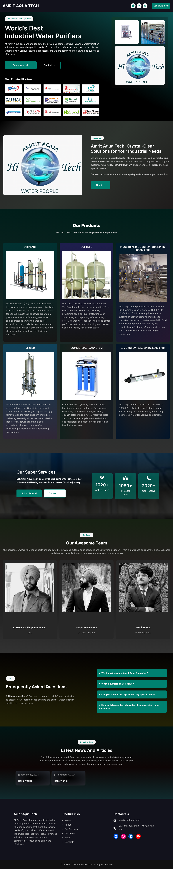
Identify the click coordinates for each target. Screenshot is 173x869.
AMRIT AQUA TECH (21, 5)
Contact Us (51, 65)
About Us (101, 185)
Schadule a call (161, 5)
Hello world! (25, 780)
